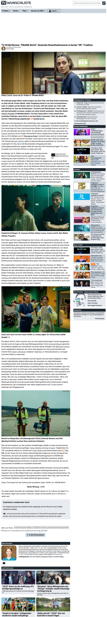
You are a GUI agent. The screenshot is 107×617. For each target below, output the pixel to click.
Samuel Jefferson (8, 134)
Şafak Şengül (29, 177)
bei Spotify (92, 301)
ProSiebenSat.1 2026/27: (90, 112)
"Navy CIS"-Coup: (90, 103)
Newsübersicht (81, 123)
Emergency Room (47, 557)
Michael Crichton (17, 141)
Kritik (36, 527)
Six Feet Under (35, 557)
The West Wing (58, 557)
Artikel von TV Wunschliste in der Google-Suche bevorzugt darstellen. (25, 531)
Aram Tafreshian (19, 352)
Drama (41, 527)
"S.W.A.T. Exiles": (88, 108)
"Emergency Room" (31, 136)
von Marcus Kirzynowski (13, 47)
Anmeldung (100, 318)
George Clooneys (33, 268)
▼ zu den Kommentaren (35, 535)
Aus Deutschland (50, 527)
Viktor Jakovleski (57, 131)
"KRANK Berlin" (39, 119)
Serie (66, 527)
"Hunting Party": (86, 117)
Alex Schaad (49, 448)
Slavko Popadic (8, 114)
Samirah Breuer (55, 344)
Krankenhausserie (21, 527)
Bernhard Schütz (62, 347)
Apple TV (31, 527)
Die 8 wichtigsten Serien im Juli (87, 121)
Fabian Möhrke (35, 448)
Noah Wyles (37, 451)
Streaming (60, 527)
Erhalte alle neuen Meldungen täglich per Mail (59, 156)
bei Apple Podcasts (95, 305)
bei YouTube (93, 303)
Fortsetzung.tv (58, 554)
